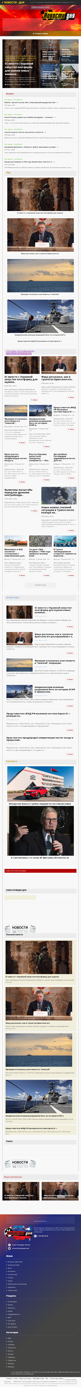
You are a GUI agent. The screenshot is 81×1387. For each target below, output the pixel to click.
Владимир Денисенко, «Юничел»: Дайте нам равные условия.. (30, 147)
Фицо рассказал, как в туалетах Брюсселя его (40, 254)
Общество (12, 1360)
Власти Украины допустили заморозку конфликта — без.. (39, 457)
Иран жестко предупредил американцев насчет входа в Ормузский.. (39, 738)
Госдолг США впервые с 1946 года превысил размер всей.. (40, 552)
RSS (47, 1378)
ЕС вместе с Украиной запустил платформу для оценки (40, 213)
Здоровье (11, 1287)
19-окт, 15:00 (10, 150)
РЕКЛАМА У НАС (38, 1378)
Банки (10, 1311)
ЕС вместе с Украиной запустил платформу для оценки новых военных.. (53, 610)
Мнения (11, 1364)
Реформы (11, 1357)
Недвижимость (14, 1314)
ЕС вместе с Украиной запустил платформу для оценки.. (21, 379)
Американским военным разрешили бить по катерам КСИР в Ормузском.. (55, 689)
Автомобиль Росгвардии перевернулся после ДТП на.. (64, 457)
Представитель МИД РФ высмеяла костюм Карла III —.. (65, 409)
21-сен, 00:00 (10, 165)
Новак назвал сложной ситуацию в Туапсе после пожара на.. (57, 510)
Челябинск (18, 100)
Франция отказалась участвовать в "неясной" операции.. (55, 661)
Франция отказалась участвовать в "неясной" (40, 294)
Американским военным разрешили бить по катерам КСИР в (40, 335)
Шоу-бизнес (12, 1327)
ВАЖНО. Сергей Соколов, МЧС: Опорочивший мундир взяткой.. (30, 102)
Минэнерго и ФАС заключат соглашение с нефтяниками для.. (15, 552)
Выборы (11, 1367)
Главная (9, 1378)
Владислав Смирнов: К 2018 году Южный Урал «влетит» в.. (29, 162)
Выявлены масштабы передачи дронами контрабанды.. (18, 492)
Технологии (12, 1274)
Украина (11, 1345)
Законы (11, 1354)
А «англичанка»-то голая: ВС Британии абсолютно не (40, 857)
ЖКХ (9, 1317)
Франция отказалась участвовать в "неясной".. (16, 421)
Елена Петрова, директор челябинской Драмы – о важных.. (29, 117)
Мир (9, 1338)
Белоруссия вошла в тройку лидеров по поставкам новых (40, 803)
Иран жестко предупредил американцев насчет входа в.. (16, 457)
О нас (16, 1378)
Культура (11, 1321)
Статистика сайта (56, 1378)
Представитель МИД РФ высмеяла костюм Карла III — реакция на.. (38, 714)
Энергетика (12, 1290)
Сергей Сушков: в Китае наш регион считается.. (24, 132)
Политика (12, 1348)
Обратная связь (25, 1378)
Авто (10, 1268)
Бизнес (10, 1305)
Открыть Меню (40, 33)
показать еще (40, 585)
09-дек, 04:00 (10, 120)
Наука (10, 1281)
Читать (34, 400)
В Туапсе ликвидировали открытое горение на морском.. (65, 552)
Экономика (12, 1302)
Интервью (8, 100)
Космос (10, 1278)
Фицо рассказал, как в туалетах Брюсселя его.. (57, 378)
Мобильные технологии (17, 1284)
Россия (10, 1341)
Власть (10, 1351)
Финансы (11, 1308)
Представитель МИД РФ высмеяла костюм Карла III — (40, 341)
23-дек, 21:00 (10, 105)
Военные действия (15, 1262)
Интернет (12, 1271)
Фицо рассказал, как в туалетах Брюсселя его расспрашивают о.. (54, 635)
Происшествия (13, 1265)
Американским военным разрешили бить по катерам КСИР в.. (40, 422)
